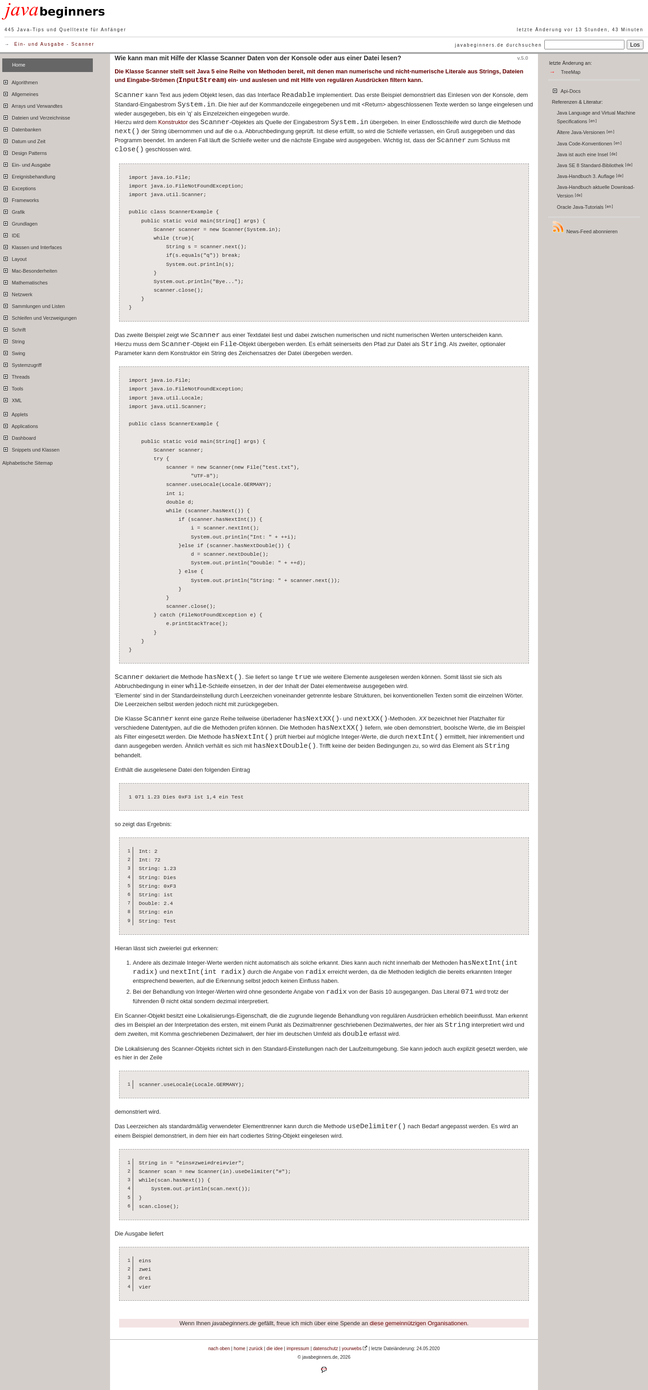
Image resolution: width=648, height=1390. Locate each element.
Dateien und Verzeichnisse (36, 116)
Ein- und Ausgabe (39, 44)
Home (18, 64)
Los (635, 44)
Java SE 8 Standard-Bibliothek (595, 165)
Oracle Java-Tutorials (585, 207)
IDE (11, 234)
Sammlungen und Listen (33, 305)
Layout (14, 258)
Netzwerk (17, 293)
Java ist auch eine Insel (587, 154)
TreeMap (571, 72)
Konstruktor (172, 122)
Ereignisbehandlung (28, 175)
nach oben (219, 1348)
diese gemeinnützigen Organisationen (418, 1323)
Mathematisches (25, 281)
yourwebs (352, 1348)
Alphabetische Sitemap (27, 463)
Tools (12, 387)
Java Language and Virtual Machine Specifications (596, 117)
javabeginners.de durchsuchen (498, 45)
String (13, 340)
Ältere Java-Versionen (585, 132)
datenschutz (325, 1348)
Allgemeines (20, 93)
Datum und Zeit (23, 140)
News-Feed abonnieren (585, 227)
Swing (13, 352)
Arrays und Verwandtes (32, 105)
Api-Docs (566, 90)
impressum (298, 1348)
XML (12, 399)
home (239, 1348)
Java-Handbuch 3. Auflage (590, 176)
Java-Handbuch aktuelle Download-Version (596, 191)
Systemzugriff (22, 364)
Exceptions (19, 187)
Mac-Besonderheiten (29, 269)
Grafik (13, 211)
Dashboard (19, 437)
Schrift (14, 328)
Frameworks (20, 199)
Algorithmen (20, 81)
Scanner (82, 44)
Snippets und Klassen (30, 448)
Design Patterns (24, 152)
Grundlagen (20, 222)
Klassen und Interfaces (32, 246)
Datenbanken (21, 128)
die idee (275, 1348)
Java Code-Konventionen (589, 143)
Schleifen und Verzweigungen (39, 317)
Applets (15, 413)
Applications (20, 425)
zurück (256, 1348)
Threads (16, 375)
